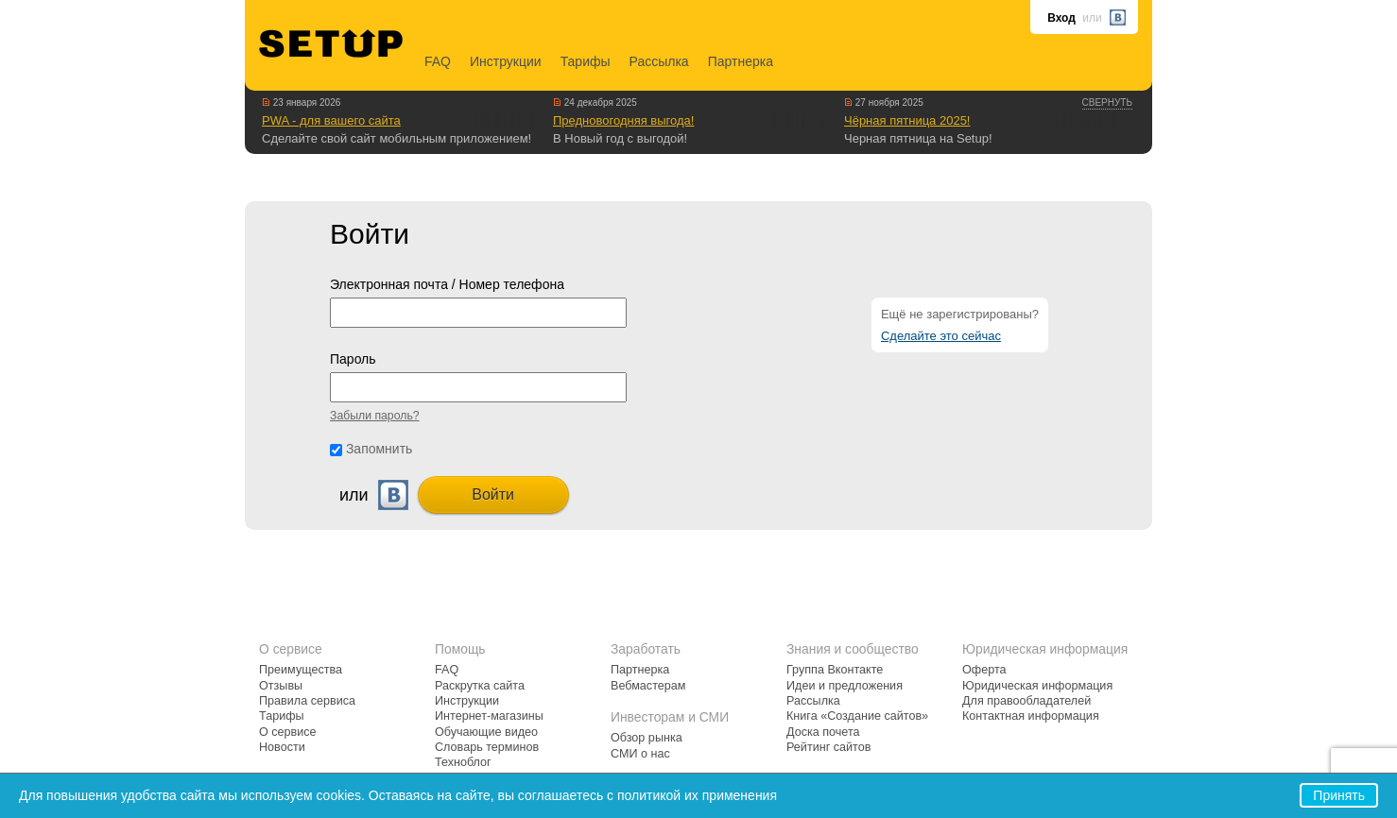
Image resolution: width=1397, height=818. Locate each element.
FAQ (437, 61)
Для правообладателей (1026, 700)
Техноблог (463, 762)
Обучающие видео (486, 732)
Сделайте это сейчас (941, 336)
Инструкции (506, 61)
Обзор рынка (646, 737)
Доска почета (823, 732)
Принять (1339, 795)
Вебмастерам (648, 685)
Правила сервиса (307, 700)
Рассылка (659, 61)
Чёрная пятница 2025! (907, 120)
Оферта (984, 669)
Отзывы (280, 685)
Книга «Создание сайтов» (857, 716)
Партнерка (740, 61)
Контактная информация (1030, 716)
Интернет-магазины (489, 716)
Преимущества (300, 669)
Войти (493, 494)
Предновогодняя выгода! (623, 120)
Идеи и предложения (844, 685)
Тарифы (586, 61)
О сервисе (288, 732)
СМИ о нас (640, 753)
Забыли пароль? (375, 415)
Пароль (353, 358)
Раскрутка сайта (480, 685)
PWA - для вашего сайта (331, 120)
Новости (282, 747)
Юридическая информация (1037, 685)
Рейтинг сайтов (828, 747)
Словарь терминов (487, 747)
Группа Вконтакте (834, 669)
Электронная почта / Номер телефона (447, 284)
